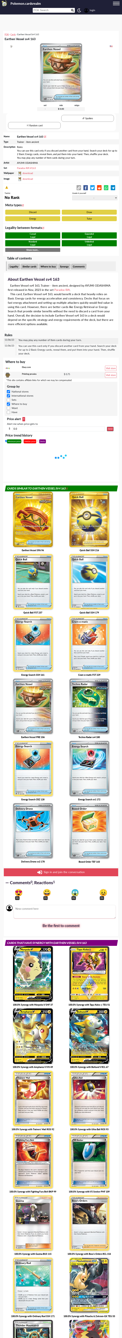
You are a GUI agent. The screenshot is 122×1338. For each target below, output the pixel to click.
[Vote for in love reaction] (18, 892)
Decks (42, 441)
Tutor (89, 218)
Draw (89, 212)
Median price (29, 441)
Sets (14, 399)
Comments (79, 266)
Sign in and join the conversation (61, 872)
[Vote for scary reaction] (75, 892)
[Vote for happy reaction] (47, 892)
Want (15, 407)
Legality (14, 266)
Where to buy (48, 266)
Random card (34, 125)
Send (110, 429)
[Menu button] (116, 6)
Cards (13, 34)
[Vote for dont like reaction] (103, 892)
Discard (33, 212)
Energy (32, 218)
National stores (20, 391)
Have (14, 412)
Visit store (111, 368)
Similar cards (29, 266)
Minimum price (14, 441)
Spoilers (87, 118)
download (28, 173)
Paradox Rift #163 (26, 168)
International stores (22, 395)
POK (7, 34)
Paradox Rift (62, 290)
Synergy (64, 266)
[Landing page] (4, 3)
